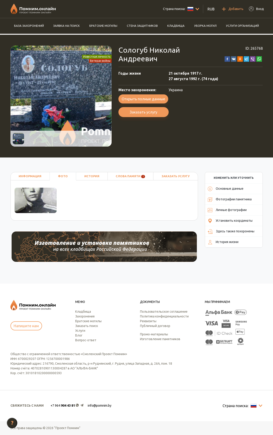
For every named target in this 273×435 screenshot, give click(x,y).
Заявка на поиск (66, 25)
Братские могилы (103, 25)
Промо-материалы (154, 334)
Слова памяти (130, 176)
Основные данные (225, 189)
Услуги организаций (242, 25)
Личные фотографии (227, 210)
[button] (227, 58)
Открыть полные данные (143, 99)
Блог (79, 335)
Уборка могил (205, 25)
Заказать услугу (143, 112)
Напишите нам (26, 326)
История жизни (223, 242)
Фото (63, 176)
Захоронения (85, 316)
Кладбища (176, 25)
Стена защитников (142, 25)
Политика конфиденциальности (164, 316)
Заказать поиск (86, 326)
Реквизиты (148, 321)
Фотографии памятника (230, 199)
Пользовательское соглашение (164, 311)
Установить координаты (230, 221)
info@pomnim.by (99, 405)
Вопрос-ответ (85, 340)
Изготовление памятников (160, 339)
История (91, 176)
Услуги (80, 330)
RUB (211, 9)
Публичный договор (155, 326)
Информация (30, 176)
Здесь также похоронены (231, 231)
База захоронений (29, 25)
